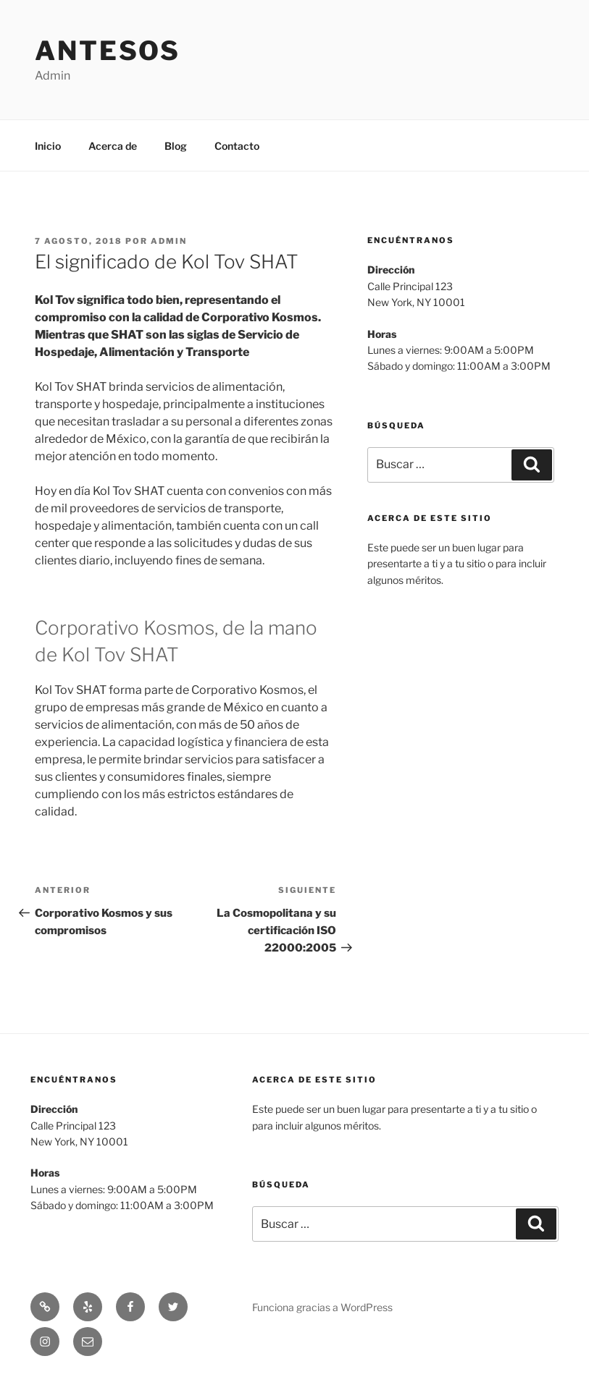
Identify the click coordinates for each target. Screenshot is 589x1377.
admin (169, 241)
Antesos (107, 51)
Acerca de (112, 146)
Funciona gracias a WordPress (322, 1307)
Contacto (236, 146)
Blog (175, 146)
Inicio (48, 146)
